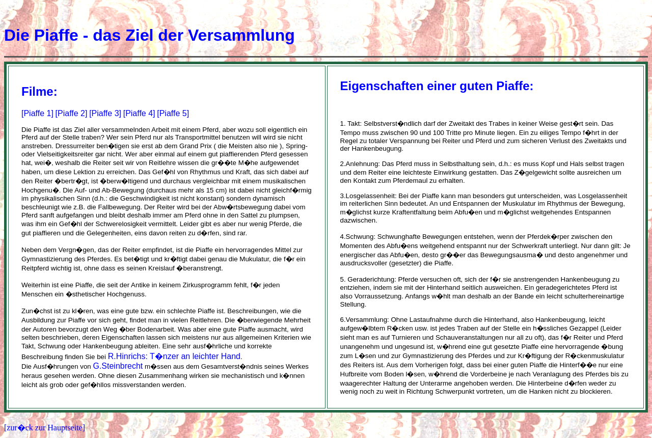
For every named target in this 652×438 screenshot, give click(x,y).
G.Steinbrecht (118, 366)
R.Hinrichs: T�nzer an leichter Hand (174, 356)
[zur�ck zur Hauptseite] (44, 427)
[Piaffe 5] (173, 113)
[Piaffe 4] (139, 113)
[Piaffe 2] (72, 113)
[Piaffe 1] (37, 113)
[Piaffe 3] (105, 113)
